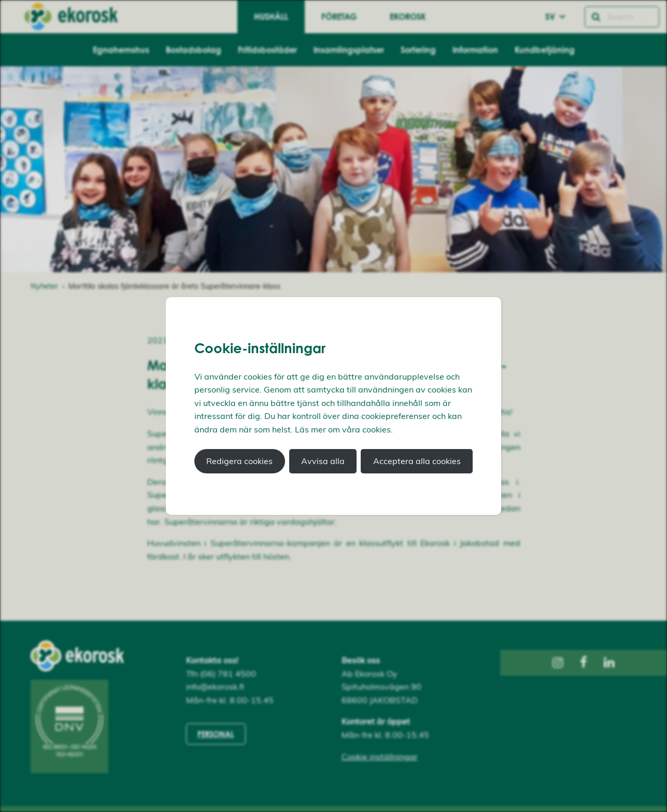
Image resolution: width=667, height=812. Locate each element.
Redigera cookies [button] (239, 461)
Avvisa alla (323, 461)
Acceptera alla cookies (417, 461)
